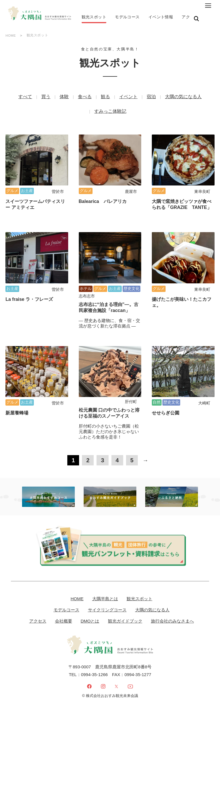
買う (45, 98)
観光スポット (139, 575)
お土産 (27, 184)
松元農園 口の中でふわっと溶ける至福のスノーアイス (109, 390)
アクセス (37, 598)
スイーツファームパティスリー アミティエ (35, 198)
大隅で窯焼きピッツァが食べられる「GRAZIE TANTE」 (182, 198)
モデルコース (66, 586)
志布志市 (87, 281)
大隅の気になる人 (183, 98)
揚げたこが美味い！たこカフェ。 (181, 287)
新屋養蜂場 (16, 390)
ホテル (86, 274)
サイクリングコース (107, 586)
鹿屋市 (131, 185)
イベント (128, 98)
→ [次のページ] (145, 437)
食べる (85, 98)
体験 (64, 98)
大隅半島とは (105, 575)
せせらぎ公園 (165, 390)
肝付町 (131, 379)
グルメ (12, 184)
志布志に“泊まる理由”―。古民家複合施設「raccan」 (108, 292)
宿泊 (151, 98)
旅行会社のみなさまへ (172, 598)
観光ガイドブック (125, 598)
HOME (10, 37)
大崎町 (204, 380)
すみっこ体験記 (110, 112)
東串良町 (202, 185)
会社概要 (63, 598)
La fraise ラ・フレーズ (29, 284)
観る (105, 98)
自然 (157, 379)
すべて (25, 98)
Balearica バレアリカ (103, 195)
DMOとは (90, 598)
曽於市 (58, 185)
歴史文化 (131, 274)
